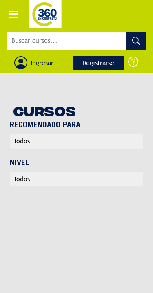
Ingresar (42, 63)
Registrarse (98, 63)
